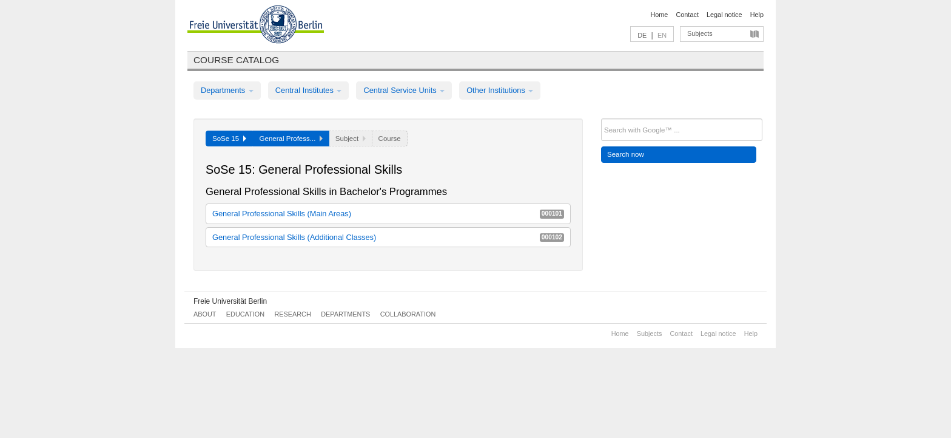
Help (757, 14)
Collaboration (408, 314)
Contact (687, 14)
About (204, 314)
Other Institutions (499, 90)
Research (292, 314)
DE (642, 35)
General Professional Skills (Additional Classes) (388, 237)
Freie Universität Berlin (230, 301)
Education (245, 314)
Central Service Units (404, 90)
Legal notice (724, 14)
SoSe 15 (229, 138)
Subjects (700, 33)
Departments (227, 90)
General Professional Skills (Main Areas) (388, 213)
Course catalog (236, 60)
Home (659, 14)
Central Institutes (308, 90)
